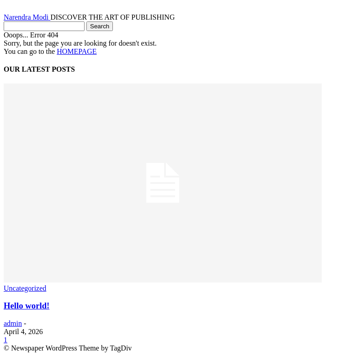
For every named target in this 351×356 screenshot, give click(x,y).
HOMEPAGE (76, 51)
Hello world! (26, 305)
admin (13, 323)
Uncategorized (25, 288)
